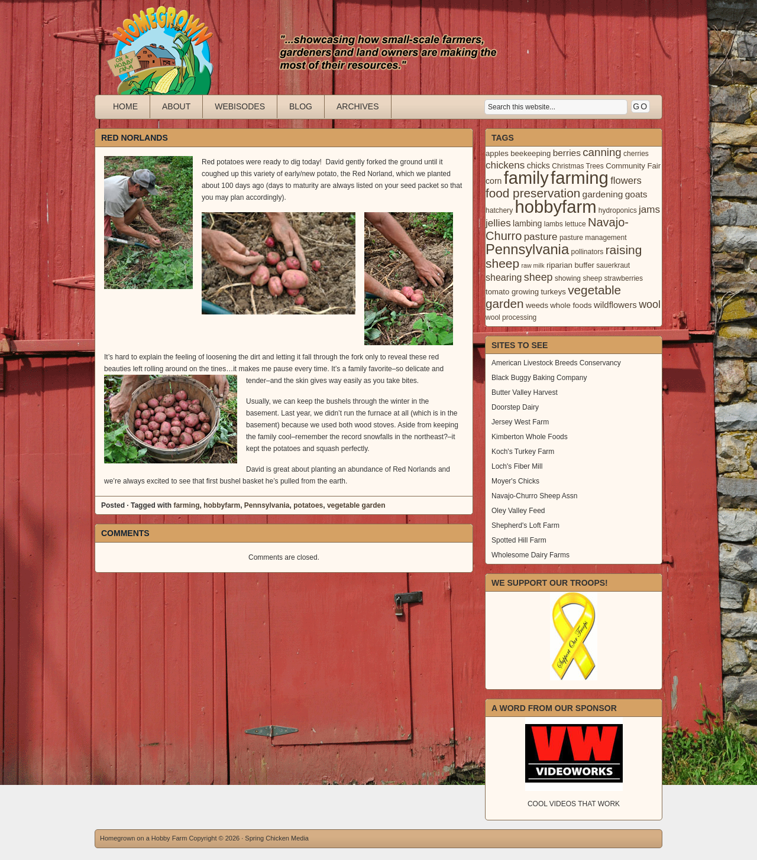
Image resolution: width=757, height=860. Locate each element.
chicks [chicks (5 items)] (538, 165)
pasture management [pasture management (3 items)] (593, 237)
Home (125, 106)
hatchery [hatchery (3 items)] (499, 210)
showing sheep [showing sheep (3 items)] (578, 278)
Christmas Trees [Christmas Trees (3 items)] (578, 166)
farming (186, 505)
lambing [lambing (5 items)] (527, 223)
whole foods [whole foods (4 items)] (570, 305)
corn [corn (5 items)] (494, 181)
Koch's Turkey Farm (522, 451)
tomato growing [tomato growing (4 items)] (512, 291)
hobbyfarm (221, 505)
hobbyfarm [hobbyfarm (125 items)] (556, 206)
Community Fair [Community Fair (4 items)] (633, 165)
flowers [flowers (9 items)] (626, 180)
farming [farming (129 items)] (580, 177)
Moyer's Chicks (515, 481)
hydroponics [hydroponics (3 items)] (618, 210)
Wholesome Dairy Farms (530, 555)
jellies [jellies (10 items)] (498, 223)
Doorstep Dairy (515, 407)
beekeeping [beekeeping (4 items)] (530, 153)
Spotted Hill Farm (518, 540)
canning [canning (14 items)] (602, 152)
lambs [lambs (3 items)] (553, 224)
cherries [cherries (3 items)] (636, 154)
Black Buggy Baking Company (539, 378)
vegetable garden (356, 505)
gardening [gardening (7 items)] (603, 194)
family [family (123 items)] (526, 177)
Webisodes (240, 106)
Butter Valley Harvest (524, 392)
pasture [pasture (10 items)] (541, 236)
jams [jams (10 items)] (649, 209)
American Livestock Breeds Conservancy (556, 363)
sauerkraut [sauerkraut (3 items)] (613, 265)
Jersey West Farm (520, 422)
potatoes (308, 505)
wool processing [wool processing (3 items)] (511, 317)
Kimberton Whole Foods (529, 437)
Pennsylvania (267, 505)
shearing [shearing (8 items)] (504, 277)
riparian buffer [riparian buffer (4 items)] (570, 265)
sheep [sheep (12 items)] (538, 277)
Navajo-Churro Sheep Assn (534, 496)
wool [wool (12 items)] (650, 304)
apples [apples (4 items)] (497, 153)
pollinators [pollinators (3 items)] (587, 252)
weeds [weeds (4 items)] (537, 305)
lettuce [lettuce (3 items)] (575, 224)
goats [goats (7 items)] (636, 194)
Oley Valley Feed (518, 511)
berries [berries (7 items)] (567, 153)
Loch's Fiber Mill (516, 466)
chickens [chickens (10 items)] (505, 165)
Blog (300, 106)
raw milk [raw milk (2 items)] (532, 265)
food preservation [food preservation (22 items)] (533, 193)
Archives (358, 106)
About (176, 106)
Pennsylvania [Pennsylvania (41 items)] (527, 249)
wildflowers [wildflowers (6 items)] (615, 305)
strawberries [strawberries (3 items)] (623, 278)
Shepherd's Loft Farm (525, 525)
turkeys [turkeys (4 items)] (553, 291)
